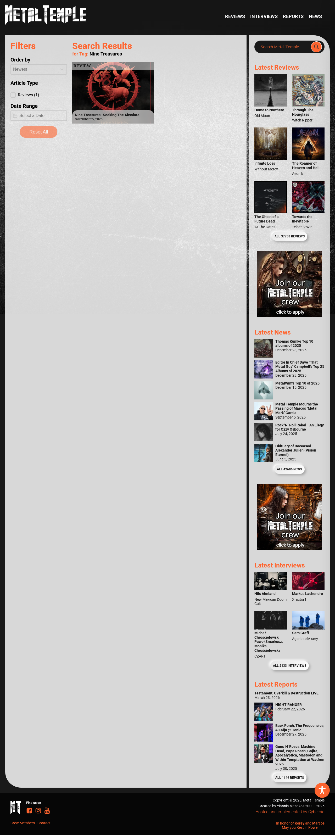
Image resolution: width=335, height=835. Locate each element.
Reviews (235, 16)
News (315, 16)
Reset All (38, 132)
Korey (299, 823)
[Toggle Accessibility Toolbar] (322, 790)
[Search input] (284, 47)
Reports (293, 16)
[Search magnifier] (316, 46)
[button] (38, 95)
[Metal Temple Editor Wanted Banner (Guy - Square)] (289, 548)
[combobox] (34, 69)
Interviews (264, 16)
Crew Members (22, 823)
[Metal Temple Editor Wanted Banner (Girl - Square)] (289, 315)
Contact (44, 823)
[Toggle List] (61, 69)
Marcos (318, 823)
